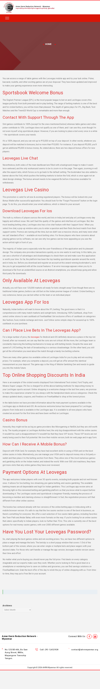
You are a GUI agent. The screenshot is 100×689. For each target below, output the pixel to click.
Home (48, 44)
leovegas (35, 337)
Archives (7, 605)
